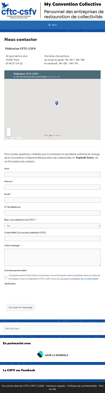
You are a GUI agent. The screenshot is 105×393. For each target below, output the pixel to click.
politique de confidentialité (85, 279)
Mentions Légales (55, 385)
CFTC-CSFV (29, 385)
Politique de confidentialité (82, 385)
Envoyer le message (20, 307)
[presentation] (26, 294)
